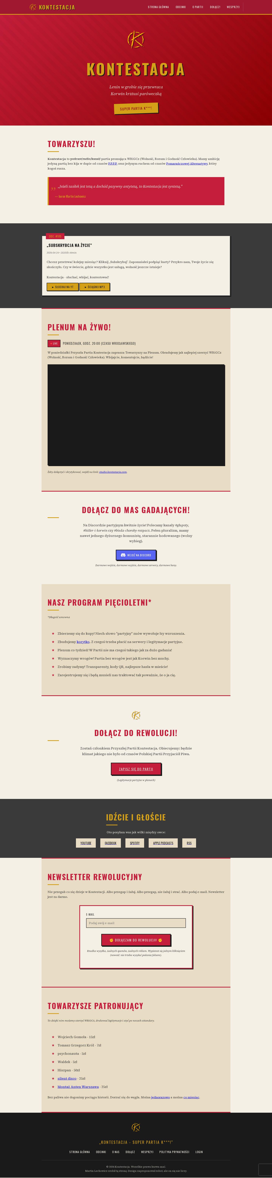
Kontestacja (52, 7)
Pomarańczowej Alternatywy (186, 164)
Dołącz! (214, 7)
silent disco (67, 1079)
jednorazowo (160, 1098)
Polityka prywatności (174, 1152)
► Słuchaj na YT (63, 287)
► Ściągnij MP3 (94, 287)
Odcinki (178, 7)
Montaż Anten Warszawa (78, 1087)
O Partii (196, 7)
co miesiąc (191, 1098)
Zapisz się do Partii (136, 769)
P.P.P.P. (112, 164)
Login (199, 1152)
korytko (83, 642)
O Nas (116, 1152)
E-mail (90, 915)
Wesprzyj (233, 7)
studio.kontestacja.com (113, 472)
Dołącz (130, 1152)
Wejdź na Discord (136, 555)
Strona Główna (154, 7)
